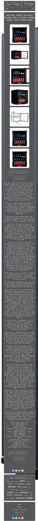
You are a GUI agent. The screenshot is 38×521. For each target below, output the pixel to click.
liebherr (31, 495)
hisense (17, 481)
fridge (30, 497)
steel (12, 498)
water (30, 493)
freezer (12, 486)
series (7, 481)
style (16, 490)
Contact (19, 507)
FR (21, 515)
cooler (28, 478)
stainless (10, 492)
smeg (12, 481)
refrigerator (18, 495)
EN (17, 515)
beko (32, 478)
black (10, 484)
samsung (23, 492)
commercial (22, 490)
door (22, 480)
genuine (28, 484)
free (25, 487)
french (9, 495)
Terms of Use (20, 512)
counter (26, 495)
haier (15, 484)
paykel (28, 490)
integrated (21, 484)
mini (16, 493)
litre (7, 478)
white (12, 490)
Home (19, 504)
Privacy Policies (19, 510)
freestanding (20, 478)
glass (7, 498)
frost (19, 486)
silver (11, 478)
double (32, 481)
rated (28, 481)
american (20, 497)
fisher (30, 487)
